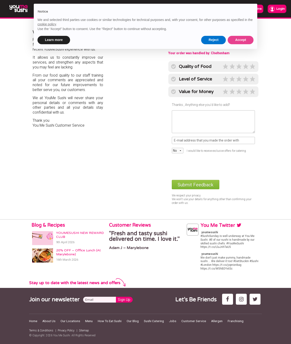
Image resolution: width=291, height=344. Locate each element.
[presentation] (207, 166)
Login (277, 9)
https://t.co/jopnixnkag (226, 264)
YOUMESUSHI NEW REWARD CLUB (80, 235)
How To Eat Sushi (110, 321)
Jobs (172, 321)
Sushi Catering (154, 321)
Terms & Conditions (41, 330)
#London (206, 264)
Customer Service (193, 321)
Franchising (236, 321)
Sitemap (84, 330)
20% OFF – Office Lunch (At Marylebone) (78, 252)
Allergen (217, 321)
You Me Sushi (61, 335)
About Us (48, 321)
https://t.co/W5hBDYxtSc (216, 268)
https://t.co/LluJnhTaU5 (215, 247)
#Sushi (254, 261)
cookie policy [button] (46, 24)
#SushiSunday (209, 236)
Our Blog (133, 321)
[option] (145, 240)
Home (33, 321)
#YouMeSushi (235, 243)
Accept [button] (240, 40)
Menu (89, 321)
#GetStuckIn (241, 261)
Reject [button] (213, 40)
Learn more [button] (54, 40)
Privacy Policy (66, 330)
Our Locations (70, 321)
